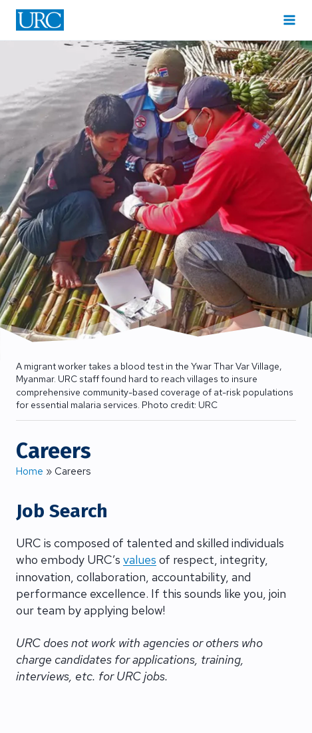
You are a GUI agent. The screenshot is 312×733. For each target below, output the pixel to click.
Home (29, 471)
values (139, 559)
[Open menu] (289, 20)
